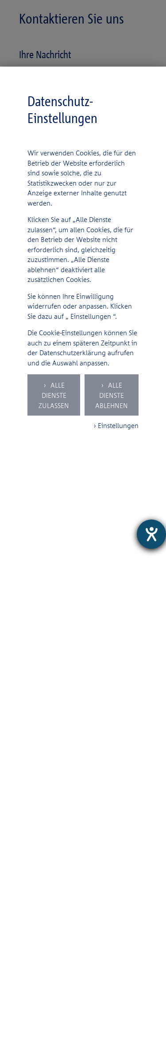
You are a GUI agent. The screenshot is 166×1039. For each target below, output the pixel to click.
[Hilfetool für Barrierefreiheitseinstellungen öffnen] (151, 534)
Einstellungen (90, 316)
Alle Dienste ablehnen (111, 395)
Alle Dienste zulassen (54, 395)
